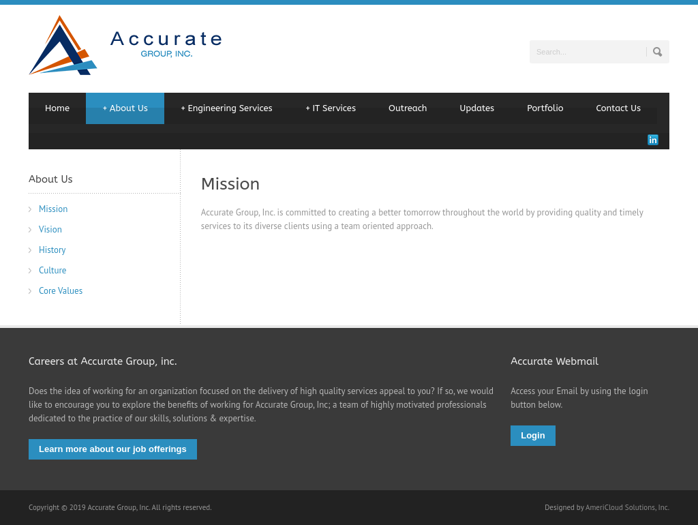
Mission (53, 209)
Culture (52, 270)
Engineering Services (227, 108)
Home (57, 108)
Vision (50, 229)
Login (533, 435)
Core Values (60, 291)
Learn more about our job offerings (113, 449)
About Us (125, 108)
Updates (477, 108)
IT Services (330, 108)
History (52, 250)
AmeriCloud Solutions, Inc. (627, 507)
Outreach (408, 108)
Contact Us (618, 108)
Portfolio (545, 108)
